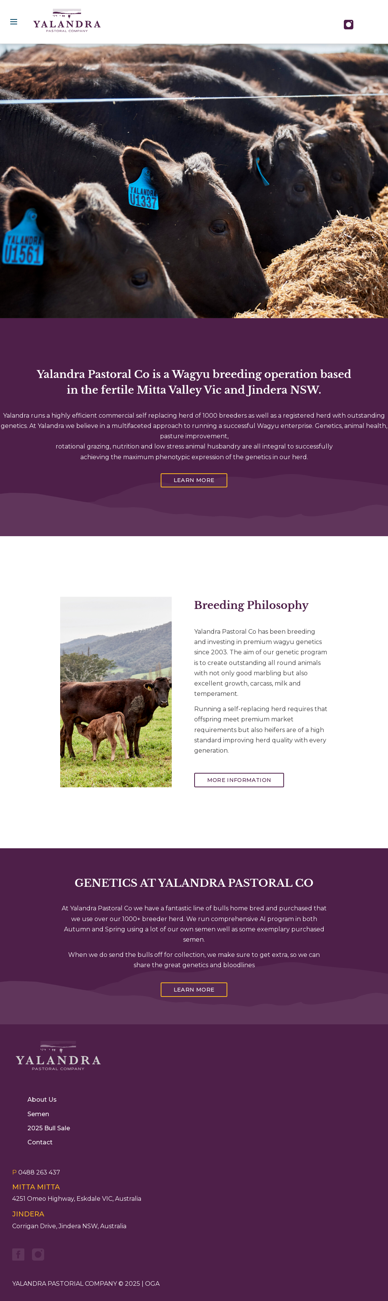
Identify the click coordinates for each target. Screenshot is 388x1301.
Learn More (194, 480)
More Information (239, 780)
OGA (152, 1283)
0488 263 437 (36, 1172)
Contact (40, 1142)
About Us (42, 1099)
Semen (38, 1114)
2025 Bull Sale (48, 1128)
